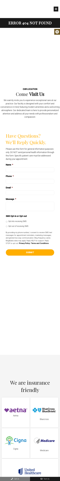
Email (9, 187)
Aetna (15, 415)
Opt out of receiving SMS (18, 226)
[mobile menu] (56, 9)
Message (11, 199)
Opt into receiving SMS (17, 221)
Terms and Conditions (40, 243)
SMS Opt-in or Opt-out (16, 216)
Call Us (15, 479)
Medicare (44, 450)
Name (9, 165)
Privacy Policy (24, 243)
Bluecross (44, 419)
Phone (10, 176)
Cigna (15, 449)
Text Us (45, 479)
